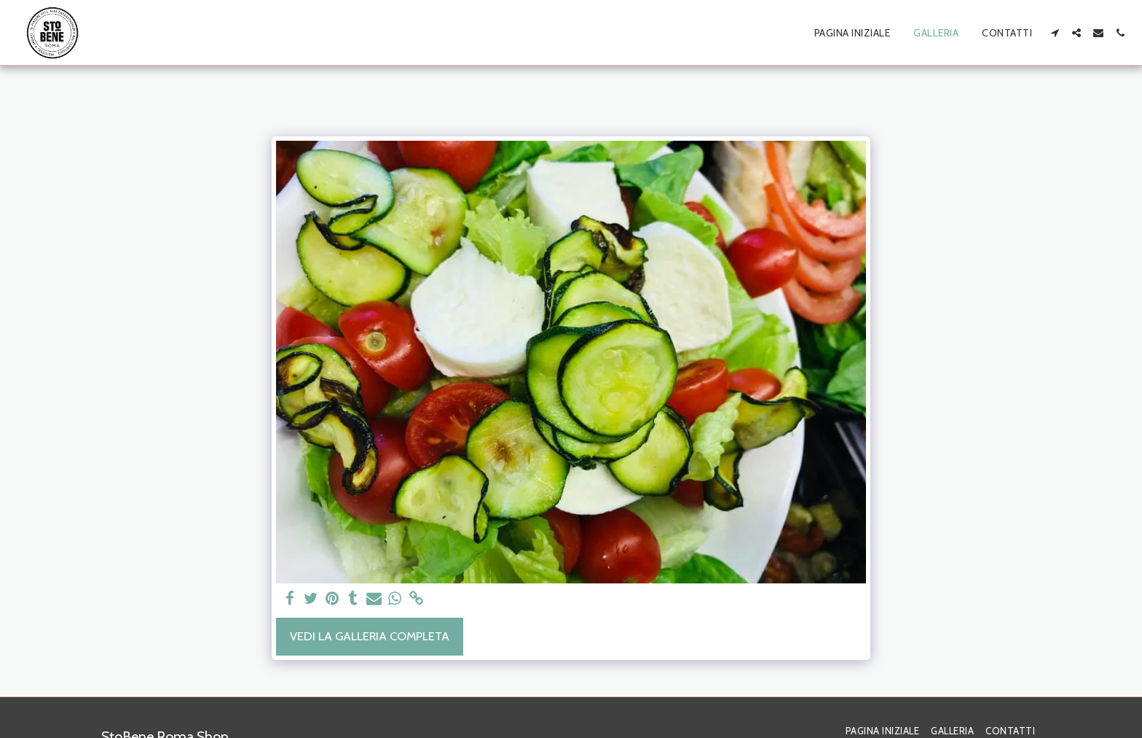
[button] (1054, 33)
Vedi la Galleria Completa (369, 636)
